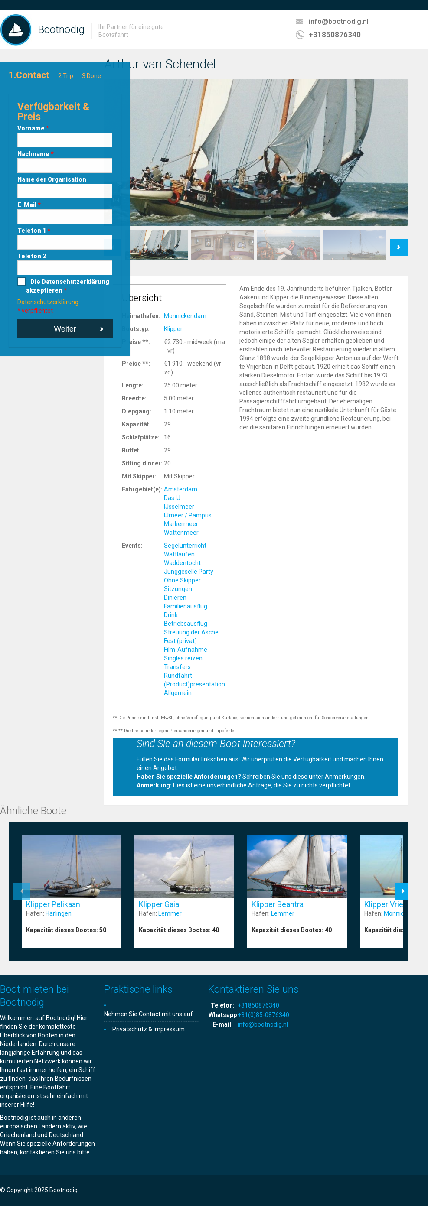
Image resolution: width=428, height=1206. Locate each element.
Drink (171, 614)
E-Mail (29, 205)
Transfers (177, 666)
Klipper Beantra (278, 904)
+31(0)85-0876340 (263, 1014)
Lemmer (170, 913)
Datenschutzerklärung (47, 302)
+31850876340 (335, 34)
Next (399, 243)
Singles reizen (183, 658)
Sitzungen (178, 588)
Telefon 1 (33, 230)
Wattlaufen (179, 554)
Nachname (35, 153)
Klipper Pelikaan (53, 904)
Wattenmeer (181, 532)
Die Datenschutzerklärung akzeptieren (67, 286)
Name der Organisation (51, 179)
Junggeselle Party (188, 571)
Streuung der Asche (191, 632)
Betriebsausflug (185, 623)
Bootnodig (61, 29)
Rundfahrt (178, 675)
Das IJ (172, 497)
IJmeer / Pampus (188, 515)
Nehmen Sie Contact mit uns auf (148, 1014)
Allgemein (178, 692)
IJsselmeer (179, 506)
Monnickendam (185, 315)
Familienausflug (185, 606)
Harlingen (59, 913)
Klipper (173, 328)
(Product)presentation (194, 684)
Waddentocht (182, 562)
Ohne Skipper (182, 580)
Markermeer (181, 523)
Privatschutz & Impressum (148, 1029)
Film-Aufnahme (185, 649)
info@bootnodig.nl (339, 21)
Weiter (65, 329)
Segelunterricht (185, 545)
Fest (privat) (180, 640)
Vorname (33, 128)
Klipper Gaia (159, 904)
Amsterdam (180, 489)
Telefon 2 (31, 256)
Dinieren (175, 597)
